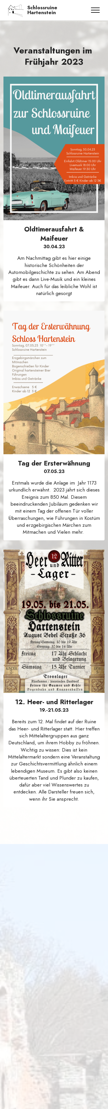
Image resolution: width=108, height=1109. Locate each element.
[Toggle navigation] (95, 10)
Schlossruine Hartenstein (42, 10)
